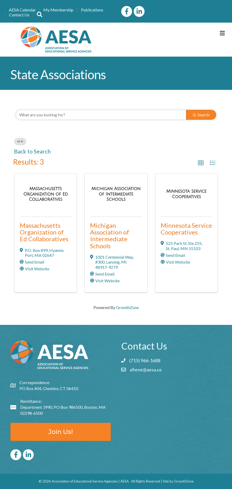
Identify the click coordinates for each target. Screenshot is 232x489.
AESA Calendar (22, 10)
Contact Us (19, 15)
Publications (92, 10)
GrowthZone (127, 307)
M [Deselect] (20, 141)
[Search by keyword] (101, 115)
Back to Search (32, 151)
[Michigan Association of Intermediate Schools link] (116, 194)
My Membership (58, 10)
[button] (201, 163)
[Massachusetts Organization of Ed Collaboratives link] (45, 194)
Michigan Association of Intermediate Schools (109, 236)
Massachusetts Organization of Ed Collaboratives (44, 232)
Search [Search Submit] (201, 114)
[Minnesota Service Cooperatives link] (186, 194)
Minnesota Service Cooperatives (186, 229)
